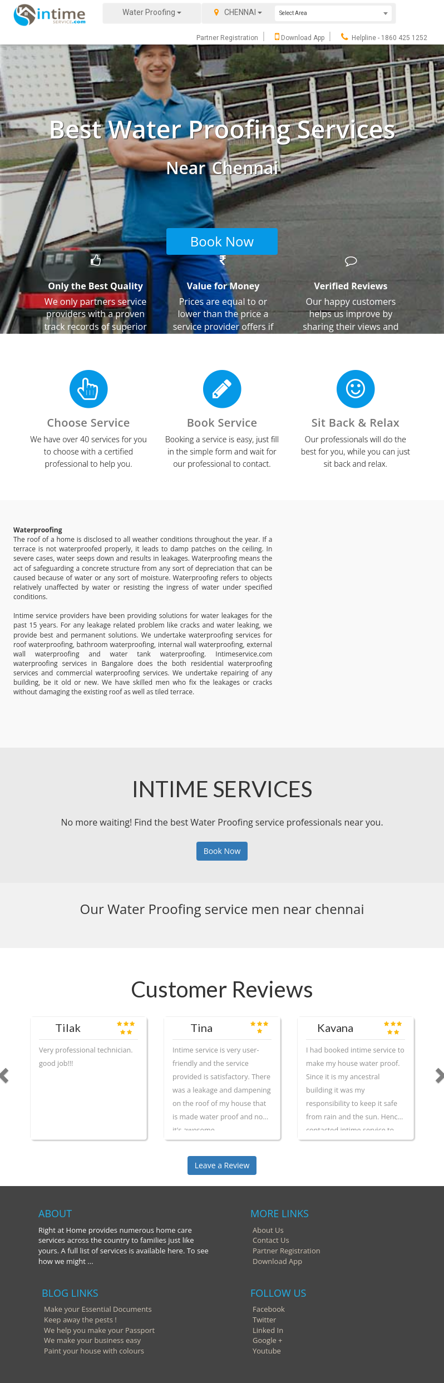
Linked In (268, 1330)
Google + (268, 1340)
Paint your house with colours (94, 1351)
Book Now (222, 241)
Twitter (264, 1320)
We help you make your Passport (99, 1330)
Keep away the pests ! (80, 1320)
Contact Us (271, 1240)
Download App (299, 38)
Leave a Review (222, 1165)
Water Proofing (151, 12)
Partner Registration (227, 38)
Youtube (267, 1351)
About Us (268, 1230)
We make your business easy (92, 1340)
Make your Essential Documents (98, 1309)
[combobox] (333, 13)
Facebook (269, 1309)
